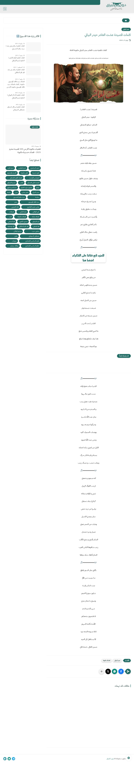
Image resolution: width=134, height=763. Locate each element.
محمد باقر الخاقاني (23, 226)
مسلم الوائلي (48, 8)
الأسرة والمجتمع (11, 173)
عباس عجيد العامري (33, 207)
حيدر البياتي (126, 29)
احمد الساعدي (34, 168)
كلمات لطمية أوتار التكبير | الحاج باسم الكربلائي (16, 59)
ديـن (16, 192)
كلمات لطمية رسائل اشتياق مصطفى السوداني (16, 108)
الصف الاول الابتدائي (16, 178)
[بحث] (4, 8)
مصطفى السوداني (34, 236)
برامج (37, 187)
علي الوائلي (36, 212)
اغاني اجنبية (35, 173)
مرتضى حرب (29, 8)
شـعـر (15, 202)
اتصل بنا (95, 2)
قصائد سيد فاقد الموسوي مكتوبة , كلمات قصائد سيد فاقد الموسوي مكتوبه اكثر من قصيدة (16, 84)
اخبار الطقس (22, 168)
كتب (10, 216)
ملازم (15, 236)
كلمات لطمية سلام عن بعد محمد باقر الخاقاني (16, 71)
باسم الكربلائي (82, 8)
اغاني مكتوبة (24, 173)
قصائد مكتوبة (93, 8)
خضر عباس (25, 192)
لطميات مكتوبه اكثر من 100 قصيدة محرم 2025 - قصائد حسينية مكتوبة (25, 150)
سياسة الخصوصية (85, 2)
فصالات (11, 212)
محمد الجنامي (38, 8)
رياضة (9, 192)
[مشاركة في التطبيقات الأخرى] (101, 671)
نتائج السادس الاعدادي (32, 246)
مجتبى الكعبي (23, 221)
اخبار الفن (11, 168)
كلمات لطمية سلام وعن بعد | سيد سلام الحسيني (15, 47)
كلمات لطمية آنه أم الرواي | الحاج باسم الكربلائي (16, 96)
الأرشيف (75, 2)
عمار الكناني (23, 212)
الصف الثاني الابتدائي (33, 182)
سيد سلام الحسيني (19, 197)
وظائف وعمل (14, 246)
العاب (21, 182)
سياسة (37, 197)
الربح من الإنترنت (34, 178)
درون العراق (110, 758)
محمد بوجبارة (11, 226)
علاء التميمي (15, 207)
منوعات (14, 241)
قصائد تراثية (58, 8)
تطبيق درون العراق (26, 187)
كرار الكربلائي (35, 221)
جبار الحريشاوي (12, 187)
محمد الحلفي (36, 226)
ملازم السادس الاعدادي (32, 241)
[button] (121, 671)
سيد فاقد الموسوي (70, 8)
